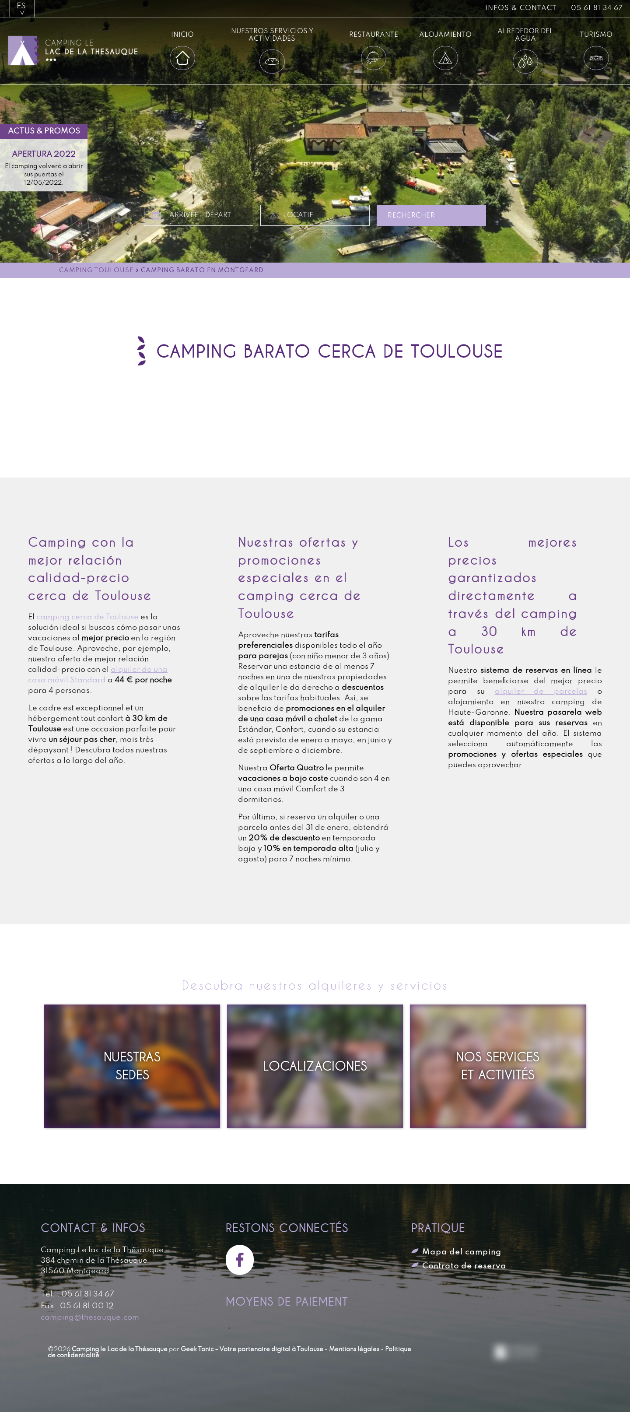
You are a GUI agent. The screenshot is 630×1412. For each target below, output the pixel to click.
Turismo (596, 35)
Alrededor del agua (525, 35)
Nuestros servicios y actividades (272, 35)
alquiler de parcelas (541, 691)
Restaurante (373, 35)
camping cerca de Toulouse (87, 617)
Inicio (182, 35)
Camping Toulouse (96, 271)
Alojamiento (445, 35)
